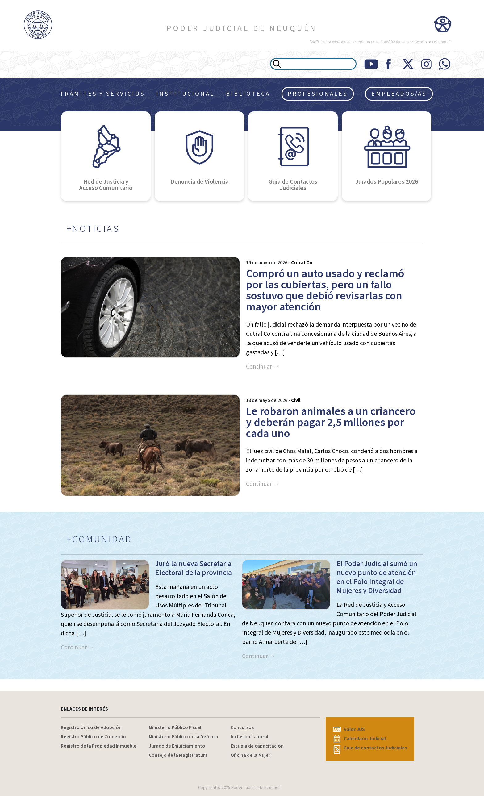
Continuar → (262, 366)
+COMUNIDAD (99, 539)
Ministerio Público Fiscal (175, 727)
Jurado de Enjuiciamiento (177, 746)
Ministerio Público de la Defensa (183, 736)
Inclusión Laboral (249, 736)
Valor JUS (349, 729)
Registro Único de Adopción (91, 727)
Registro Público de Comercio (93, 736)
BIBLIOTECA (248, 94)
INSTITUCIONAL (185, 94)
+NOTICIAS (93, 229)
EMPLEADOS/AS (399, 94)
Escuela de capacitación (257, 746)
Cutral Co (301, 262)
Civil (296, 400)
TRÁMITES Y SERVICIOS (102, 94)
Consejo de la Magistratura (178, 755)
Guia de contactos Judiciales (370, 747)
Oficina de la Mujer (250, 755)
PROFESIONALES (318, 94)
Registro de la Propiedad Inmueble (98, 746)
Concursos (242, 727)
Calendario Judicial (360, 738)
